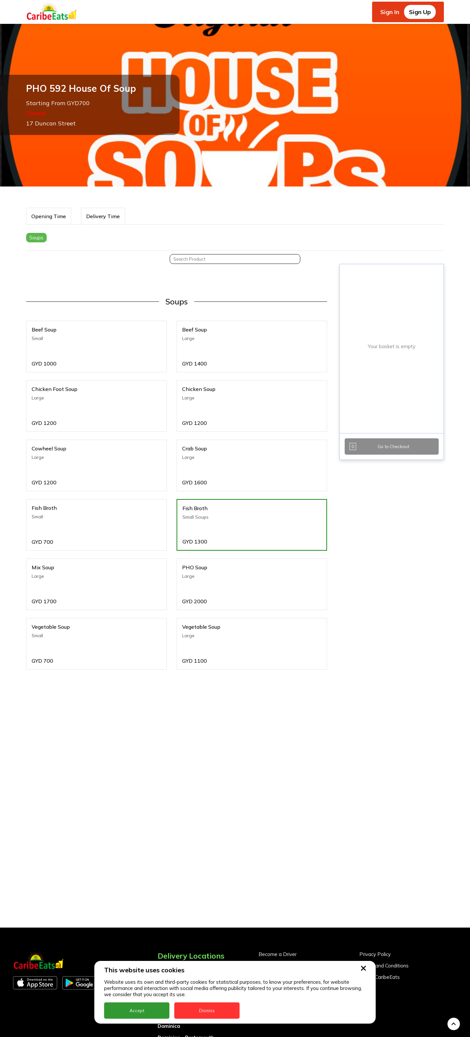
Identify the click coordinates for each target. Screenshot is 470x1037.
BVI (162, 928)
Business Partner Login (284, 914)
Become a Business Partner (290, 902)
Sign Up (420, 12)
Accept (137, 1010)
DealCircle (170, 951)
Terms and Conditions (384, 902)
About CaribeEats (379, 914)
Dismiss (207, 1010)
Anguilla (168, 905)
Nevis (164, 1031)
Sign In (389, 12)
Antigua (167, 917)
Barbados (170, 940)
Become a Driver (277, 891)
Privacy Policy (375, 891)
